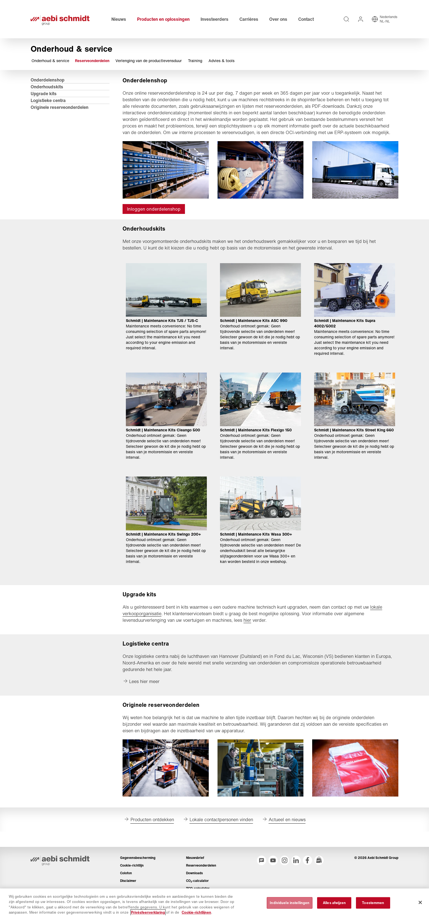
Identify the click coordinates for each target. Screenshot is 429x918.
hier (247, 620)
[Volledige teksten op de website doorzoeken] (346, 19)
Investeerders (214, 19)
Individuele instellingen (289, 902)
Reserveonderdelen (92, 60)
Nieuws (118, 19)
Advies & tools (221, 60)
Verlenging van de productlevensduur (148, 60)
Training (195, 60)
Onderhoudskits (47, 86)
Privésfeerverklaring (148, 912)
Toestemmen (373, 902)
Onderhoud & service (50, 60)
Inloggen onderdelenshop (154, 209)
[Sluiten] (420, 902)
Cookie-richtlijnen (196, 912)
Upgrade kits (44, 93)
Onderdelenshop (47, 80)
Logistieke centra (48, 100)
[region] (214, 903)
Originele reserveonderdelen (59, 107)
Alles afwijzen (334, 902)
